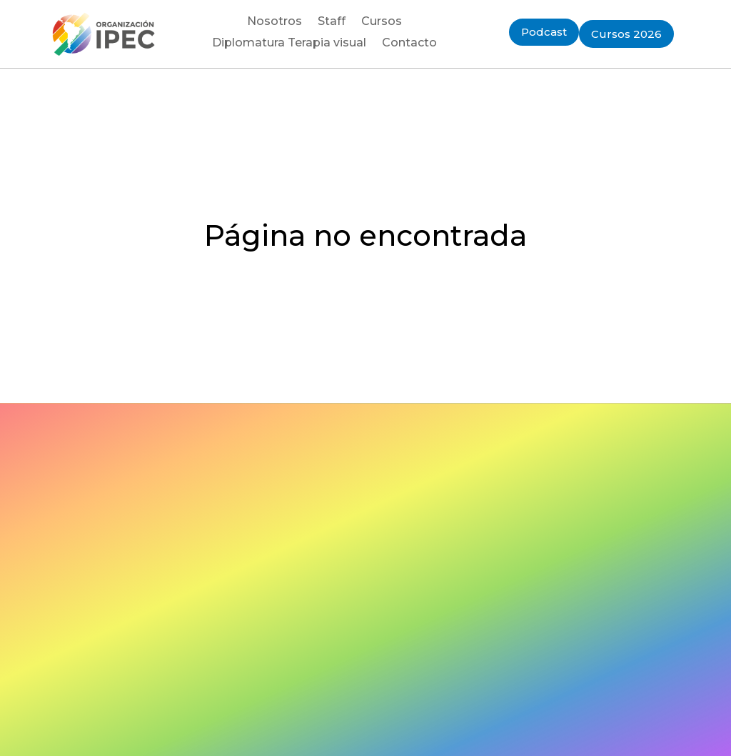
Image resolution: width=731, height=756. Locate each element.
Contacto (409, 43)
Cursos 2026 (626, 34)
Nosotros (274, 22)
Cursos (381, 22)
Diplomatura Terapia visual (289, 43)
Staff (332, 22)
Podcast (544, 32)
